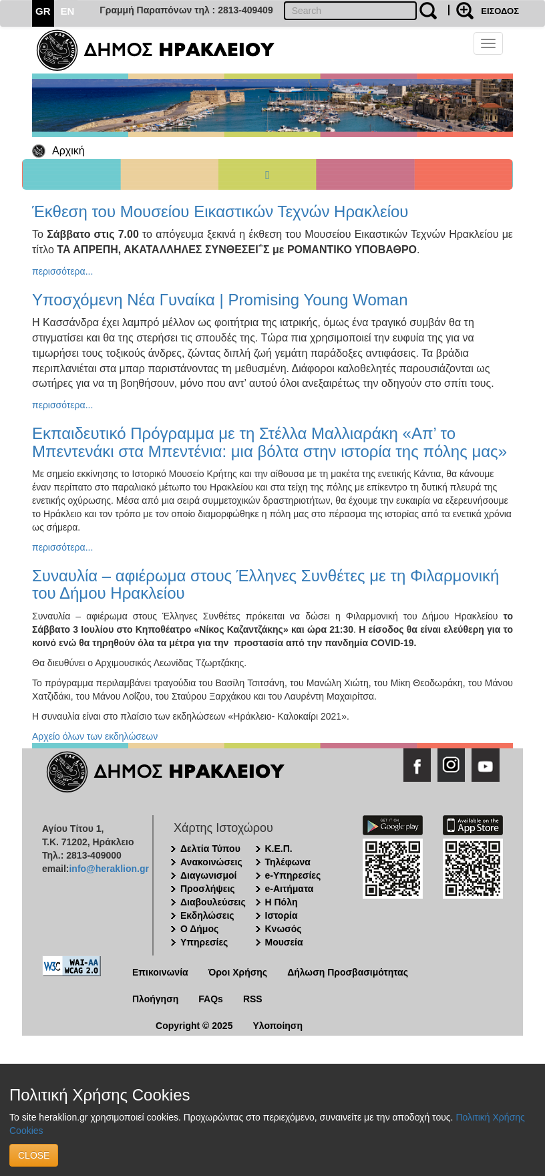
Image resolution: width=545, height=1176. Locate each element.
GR (43, 11)
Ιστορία (281, 915)
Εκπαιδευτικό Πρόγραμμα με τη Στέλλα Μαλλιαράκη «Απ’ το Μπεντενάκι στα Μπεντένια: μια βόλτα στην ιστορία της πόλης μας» (269, 442)
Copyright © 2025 (194, 1025)
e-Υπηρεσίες (293, 875)
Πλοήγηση (155, 999)
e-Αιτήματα (289, 888)
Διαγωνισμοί (208, 875)
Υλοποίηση (277, 1025)
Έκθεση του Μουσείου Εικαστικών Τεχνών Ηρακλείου (220, 211)
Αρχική (68, 150)
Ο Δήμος (199, 928)
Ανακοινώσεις (211, 862)
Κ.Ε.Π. (279, 848)
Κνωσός (283, 928)
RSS (252, 999)
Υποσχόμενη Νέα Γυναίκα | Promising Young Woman (220, 300)
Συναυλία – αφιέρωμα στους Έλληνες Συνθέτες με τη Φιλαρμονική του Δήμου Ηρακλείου (265, 584)
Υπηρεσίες (204, 942)
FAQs (210, 999)
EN (68, 11)
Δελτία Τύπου (210, 848)
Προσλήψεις (207, 888)
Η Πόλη (281, 902)
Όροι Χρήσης (238, 972)
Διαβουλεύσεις (213, 902)
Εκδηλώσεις (207, 915)
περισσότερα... (62, 271)
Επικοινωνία (160, 972)
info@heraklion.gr (108, 868)
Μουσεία (284, 942)
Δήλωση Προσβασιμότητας (347, 972)
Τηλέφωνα (288, 862)
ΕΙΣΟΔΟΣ (500, 11)
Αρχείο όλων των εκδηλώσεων (95, 736)
